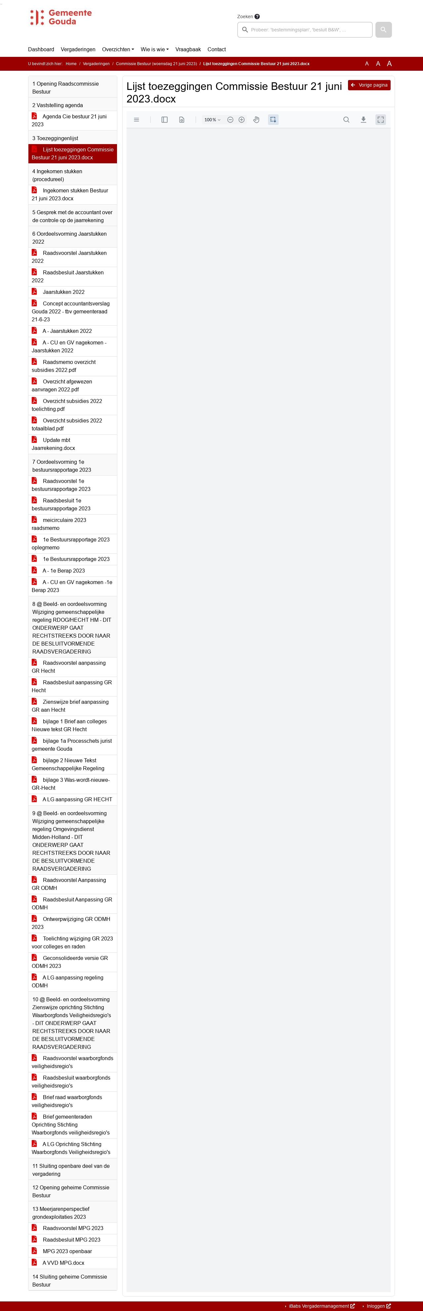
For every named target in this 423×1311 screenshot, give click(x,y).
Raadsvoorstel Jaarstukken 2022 (69, 257)
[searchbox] (305, 30)
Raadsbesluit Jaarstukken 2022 (68, 276)
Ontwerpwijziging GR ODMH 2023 (71, 923)
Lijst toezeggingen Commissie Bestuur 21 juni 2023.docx (73, 153)
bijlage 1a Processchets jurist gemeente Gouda (72, 745)
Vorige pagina (369, 85)
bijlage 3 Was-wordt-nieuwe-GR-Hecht (71, 784)
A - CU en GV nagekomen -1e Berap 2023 (72, 586)
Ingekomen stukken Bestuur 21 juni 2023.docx (70, 194)
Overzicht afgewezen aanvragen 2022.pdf (62, 385)
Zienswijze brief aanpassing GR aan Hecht (70, 706)
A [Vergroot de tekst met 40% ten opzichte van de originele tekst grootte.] (389, 64)
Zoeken (245, 16)
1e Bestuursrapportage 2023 (71, 559)
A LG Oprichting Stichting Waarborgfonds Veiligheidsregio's (71, 1148)
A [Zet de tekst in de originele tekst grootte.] (367, 63)
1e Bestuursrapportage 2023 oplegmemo (71, 543)
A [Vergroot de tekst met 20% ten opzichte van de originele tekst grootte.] (378, 63)
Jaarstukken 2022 (58, 292)
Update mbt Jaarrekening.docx (53, 444)
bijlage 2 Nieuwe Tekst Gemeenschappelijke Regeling (68, 764)
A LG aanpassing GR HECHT (72, 799)
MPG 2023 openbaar (62, 1251)
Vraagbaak (188, 49)
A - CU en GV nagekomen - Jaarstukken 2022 (69, 346)
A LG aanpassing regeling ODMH (67, 981)
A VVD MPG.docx (58, 1263)
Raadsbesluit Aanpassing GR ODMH (72, 903)
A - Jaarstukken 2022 (62, 331)
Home (71, 63)
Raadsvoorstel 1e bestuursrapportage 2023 (61, 485)
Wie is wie (153, 49)
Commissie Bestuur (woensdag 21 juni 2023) (156, 63)
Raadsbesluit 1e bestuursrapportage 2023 (61, 504)
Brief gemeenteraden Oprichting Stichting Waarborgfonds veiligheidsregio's (71, 1124)
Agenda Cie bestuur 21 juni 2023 (69, 120)
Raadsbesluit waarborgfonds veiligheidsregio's (71, 1082)
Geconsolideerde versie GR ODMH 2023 (70, 962)
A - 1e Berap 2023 (58, 571)
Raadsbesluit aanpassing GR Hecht (72, 686)
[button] (383, 30)
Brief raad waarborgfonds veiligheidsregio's (67, 1101)
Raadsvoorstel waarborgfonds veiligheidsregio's (72, 1062)
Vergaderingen (78, 49)
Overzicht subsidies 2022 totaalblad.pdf (67, 424)
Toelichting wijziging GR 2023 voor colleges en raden (72, 942)
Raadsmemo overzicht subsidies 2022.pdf (64, 366)
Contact (217, 49)
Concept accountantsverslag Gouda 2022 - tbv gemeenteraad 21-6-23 (71, 311)
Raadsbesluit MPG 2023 (66, 1240)
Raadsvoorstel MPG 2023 (67, 1228)
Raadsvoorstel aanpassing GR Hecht (69, 667)
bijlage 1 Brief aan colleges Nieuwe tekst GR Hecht (69, 725)
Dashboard (41, 49)
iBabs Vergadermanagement (321, 1306)
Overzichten (116, 49)
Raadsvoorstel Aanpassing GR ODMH (69, 884)
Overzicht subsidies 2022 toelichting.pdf (67, 405)
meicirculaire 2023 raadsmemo (59, 524)
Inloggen (378, 1306)
